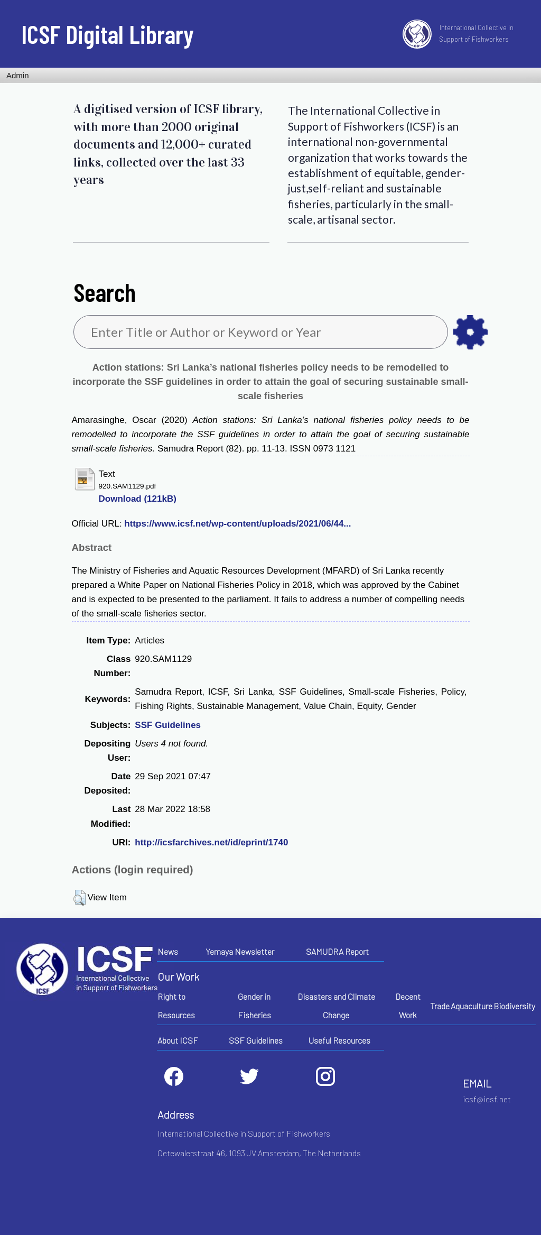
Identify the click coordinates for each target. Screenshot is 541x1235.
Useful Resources (339, 1040)
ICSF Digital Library (107, 34)
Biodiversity (514, 1006)
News (167, 951)
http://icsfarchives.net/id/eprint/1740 (211, 842)
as (470, 332)
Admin (17, 75)
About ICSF (177, 1040)
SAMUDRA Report (337, 951)
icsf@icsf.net (487, 1099)
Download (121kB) (137, 499)
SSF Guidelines (168, 725)
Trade (440, 1006)
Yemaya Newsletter (240, 951)
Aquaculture (471, 1006)
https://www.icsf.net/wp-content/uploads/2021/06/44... (237, 524)
